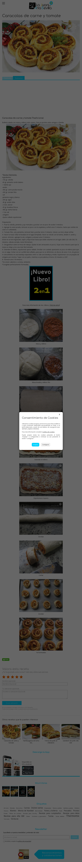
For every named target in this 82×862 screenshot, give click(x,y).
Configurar (45, 445)
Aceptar (35, 445)
